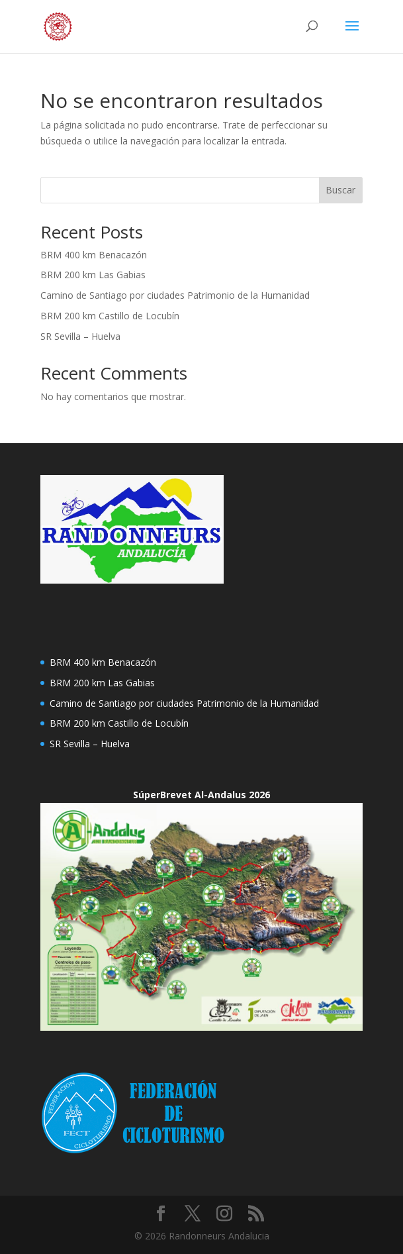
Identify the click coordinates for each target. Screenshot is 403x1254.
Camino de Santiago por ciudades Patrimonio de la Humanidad (175, 295)
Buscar (340, 189)
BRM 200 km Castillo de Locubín (109, 315)
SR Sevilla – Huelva (80, 336)
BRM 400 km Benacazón (93, 254)
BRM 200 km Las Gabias (93, 274)
